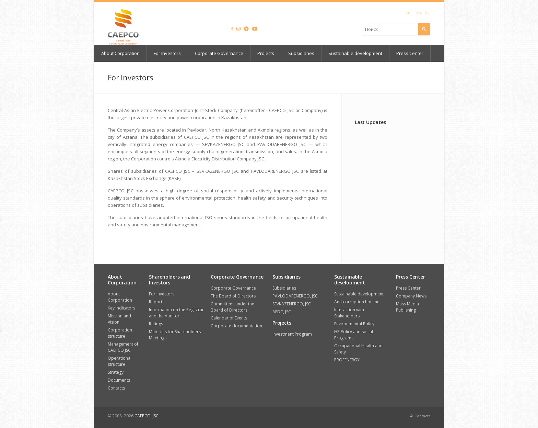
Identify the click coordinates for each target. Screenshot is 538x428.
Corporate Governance (219, 53)
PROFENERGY (347, 360)
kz (427, 12)
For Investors (167, 53)
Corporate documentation (236, 326)
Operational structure (119, 361)
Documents (119, 380)
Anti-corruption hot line (356, 302)
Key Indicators (121, 308)
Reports (156, 302)
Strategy (116, 372)
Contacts (116, 388)
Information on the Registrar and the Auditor (176, 313)
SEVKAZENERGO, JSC (291, 304)
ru (408, 12)
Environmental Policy (354, 324)
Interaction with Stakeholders (349, 313)
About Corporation (120, 53)
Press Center (409, 53)
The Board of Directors (233, 296)
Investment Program (292, 334)
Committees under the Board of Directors (232, 307)
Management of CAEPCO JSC (123, 347)
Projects (265, 53)
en (418, 12)
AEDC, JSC (281, 312)
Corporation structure (120, 333)
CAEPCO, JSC (146, 416)
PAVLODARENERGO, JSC (295, 296)
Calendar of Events (229, 318)
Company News (411, 296)
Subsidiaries (301, 53)
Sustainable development (355, 53)
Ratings (156, 324)
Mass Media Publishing (407, 307)
